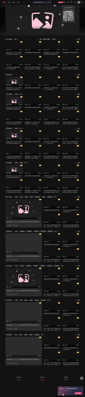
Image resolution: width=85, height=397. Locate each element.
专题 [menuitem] (9, 2)
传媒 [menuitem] (13, 2)
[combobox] (42, 2)
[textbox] (41, 2)
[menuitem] (24, 2)
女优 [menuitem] (18, 2)
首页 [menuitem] (4, 2)
